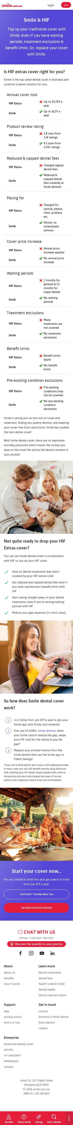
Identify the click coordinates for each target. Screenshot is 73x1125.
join (66, 4)
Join (16, 720)
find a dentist (47, 1022)
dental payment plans (52, 995)
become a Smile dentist (54, 1017)
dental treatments (50, 972)
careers (43, 1028)
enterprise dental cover (18, 1044)
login (51, 5)
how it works (12, 984)
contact (43, 1011)
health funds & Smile (52, 984)
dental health (47, 989)
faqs (6, 1011)
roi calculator (12, 1055)
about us (9, 972)
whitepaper (11, 1061)
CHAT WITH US (36, 932)
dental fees (46, 978)
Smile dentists (47, 730)
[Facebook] (20, 953)
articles (8, 1049)
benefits (9, 978)
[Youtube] (42, 953)
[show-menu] (69, 1118)
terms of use (12, 1022)
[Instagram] (31, 953)
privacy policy (13, 1017)
